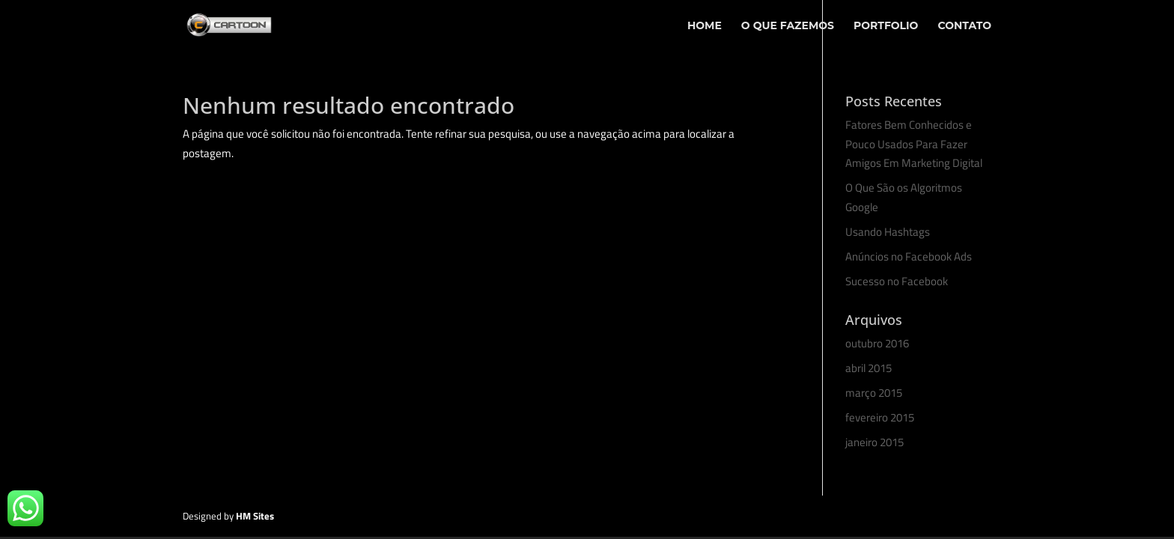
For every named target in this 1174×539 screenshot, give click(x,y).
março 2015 (873, 392)
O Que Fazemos (787, 26)
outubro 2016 (877, 343)
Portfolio (886, 26)
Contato (964, 26)
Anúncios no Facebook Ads (908, 256)
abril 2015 (868, 368)
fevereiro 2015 (879, 417)
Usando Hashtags (887, 231)
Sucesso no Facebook (896, 281)
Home (704, 26)
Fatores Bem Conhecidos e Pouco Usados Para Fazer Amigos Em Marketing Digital (913, 143)
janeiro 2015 (874, 442)
